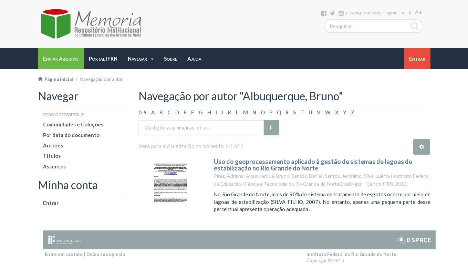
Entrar (51, 203)
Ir (271, 127)
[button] (141, 58)
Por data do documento (71, 135)
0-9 (142, 112)
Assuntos (54, 166)
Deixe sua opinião (105, 254)
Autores (53, 145)
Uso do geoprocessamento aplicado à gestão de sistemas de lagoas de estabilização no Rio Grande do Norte (313, 165)
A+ (418, 12)
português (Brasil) (365, 13)
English (390, 13)
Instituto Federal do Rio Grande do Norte (351, 254)
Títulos (52, 156)
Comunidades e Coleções (73, 124)
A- (403, 13)
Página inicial (55, 79)
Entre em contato (64, 254)
